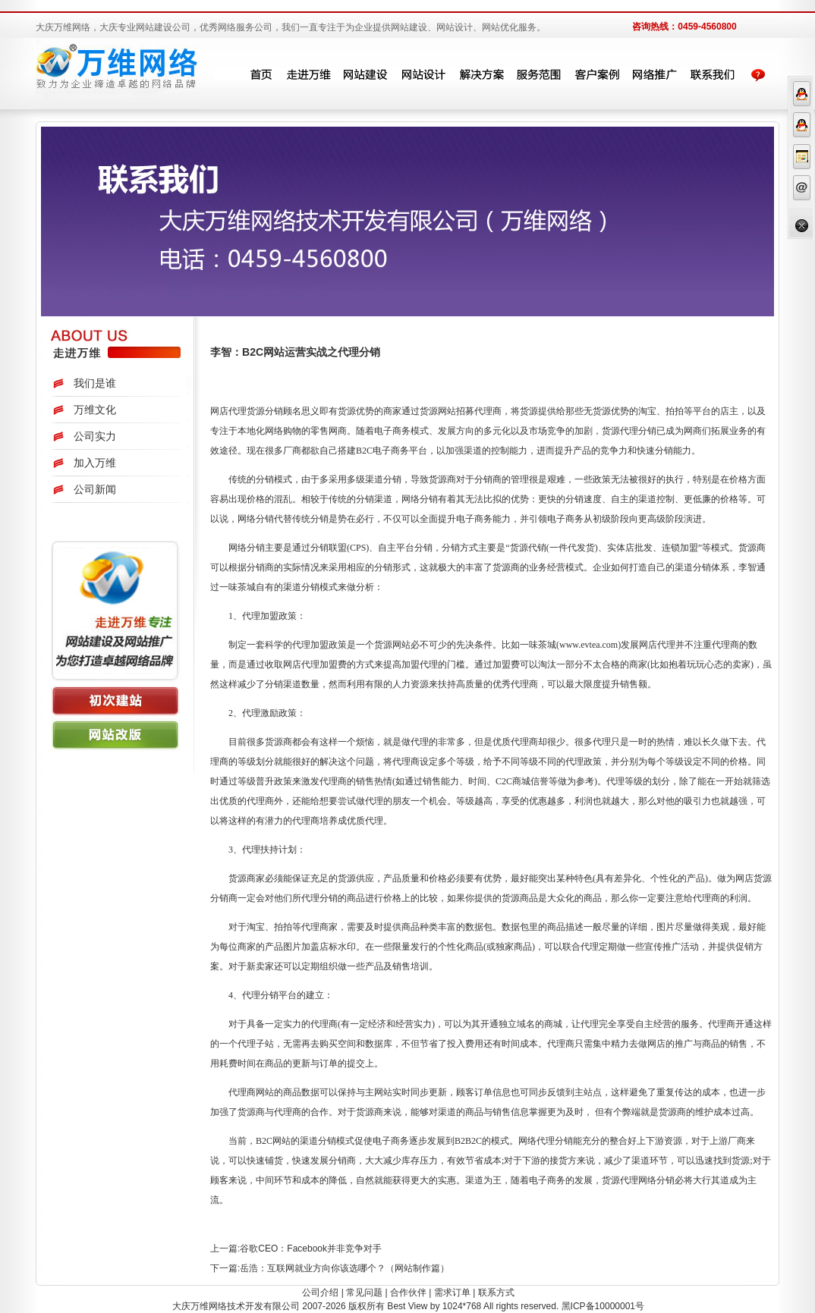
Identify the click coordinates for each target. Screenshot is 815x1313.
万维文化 (95, 410)
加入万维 (95, 463)
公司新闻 (95, 489)
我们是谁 (95, 383)
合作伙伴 (408, 1292)
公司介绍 (320, 1292)
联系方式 (496, 1292)
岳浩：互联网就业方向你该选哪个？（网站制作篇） (344, 1268)
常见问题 (364, 1292)
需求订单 (452, 1292)
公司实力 (95, 436)
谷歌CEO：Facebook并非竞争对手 (311, 1248)
